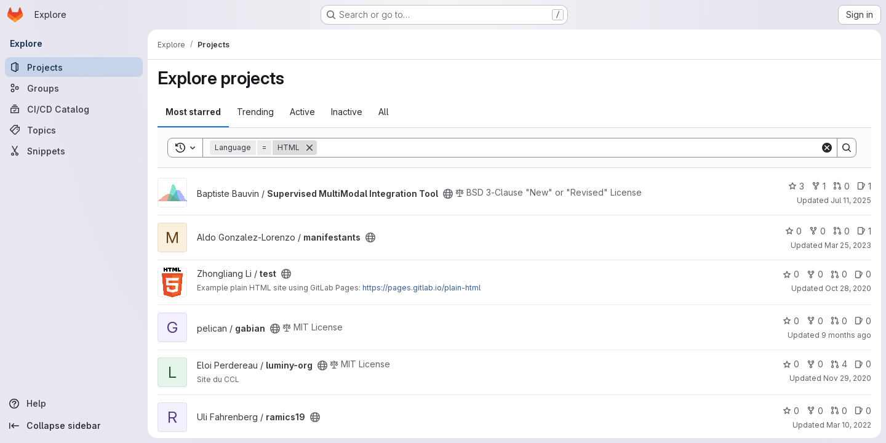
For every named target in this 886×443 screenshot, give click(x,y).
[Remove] (309, 147)
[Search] (568, 147)
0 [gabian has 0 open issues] (863, 321)
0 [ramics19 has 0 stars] (791, 410)
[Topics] (74, 130)
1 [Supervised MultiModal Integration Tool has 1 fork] (819, 186)
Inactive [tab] (346, 111)
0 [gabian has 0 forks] (815, 321)
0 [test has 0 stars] (791, 274)
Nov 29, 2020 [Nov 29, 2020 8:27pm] (847, 378)
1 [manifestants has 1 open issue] (864, 231)
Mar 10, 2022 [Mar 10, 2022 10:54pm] (848, 424)
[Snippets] (74, 151)
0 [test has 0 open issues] (863, 274)
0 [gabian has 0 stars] (791, 321)
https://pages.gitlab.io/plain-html (421, 287)
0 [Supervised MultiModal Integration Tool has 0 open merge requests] (841, 186)
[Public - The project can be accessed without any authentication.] (448, 194)
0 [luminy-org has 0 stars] (791, 364)
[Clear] (827, 147)
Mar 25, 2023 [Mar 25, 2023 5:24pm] (847, 245)
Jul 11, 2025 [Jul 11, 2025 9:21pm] (851, 200)
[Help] (74, 403)
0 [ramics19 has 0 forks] (815, 410)
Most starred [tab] (193, 111)
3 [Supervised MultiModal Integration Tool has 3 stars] (796, 186)
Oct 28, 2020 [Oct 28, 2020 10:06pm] (848, 288)
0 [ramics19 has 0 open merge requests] (839, 410)
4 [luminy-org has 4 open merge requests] (839, 364)
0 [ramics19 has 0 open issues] (863, 410)
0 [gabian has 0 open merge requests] (839, 321)
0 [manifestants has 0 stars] (793, 231)
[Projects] (74, 67)
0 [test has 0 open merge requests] (839, 274)
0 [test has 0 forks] (815, 274)
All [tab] (383, 111)
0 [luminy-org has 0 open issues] (863, 364)
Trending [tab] (255, 111)
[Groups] (74, 88)
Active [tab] (302, 111)
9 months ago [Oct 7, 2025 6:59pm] (846, 335)
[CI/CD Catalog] (74, 109)
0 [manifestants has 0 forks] (817, 231)
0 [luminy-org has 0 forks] (815, 364)
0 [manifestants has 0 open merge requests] (841, 231)
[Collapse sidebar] (74, 426)
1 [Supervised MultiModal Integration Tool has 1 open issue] (864, 186)
